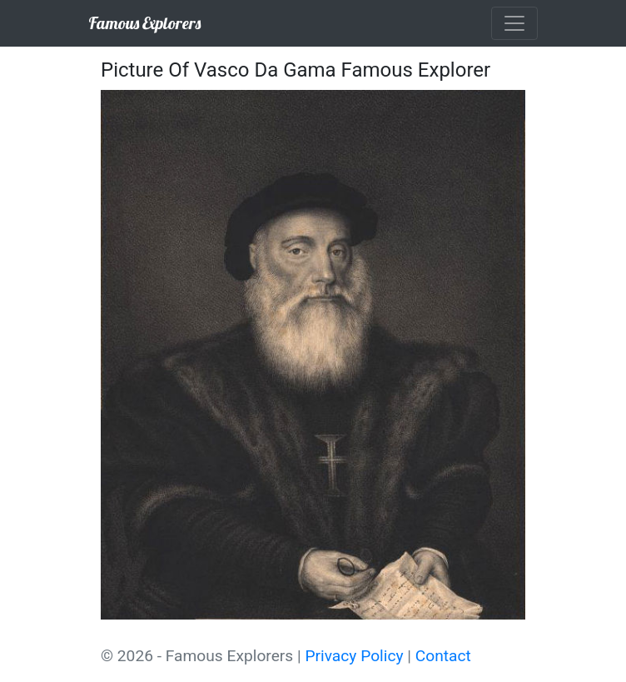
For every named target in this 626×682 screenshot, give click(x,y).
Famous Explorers (144, 22)
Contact (443, 655)
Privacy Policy (354, 655)
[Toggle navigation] (514, 23)
